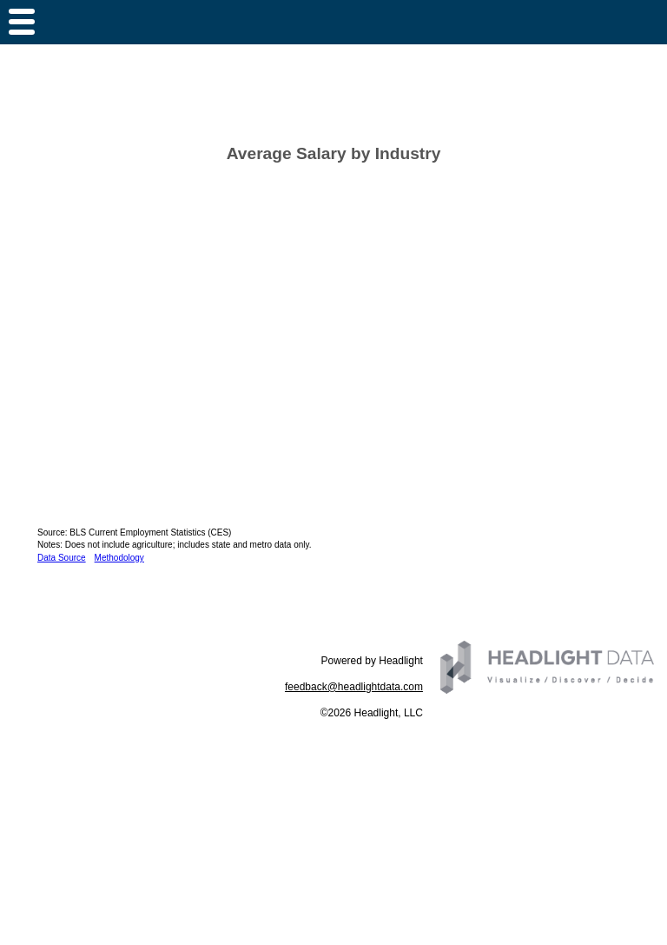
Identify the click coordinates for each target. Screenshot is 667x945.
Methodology (119, 557)
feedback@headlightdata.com (354, 687)
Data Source (61, 557)
